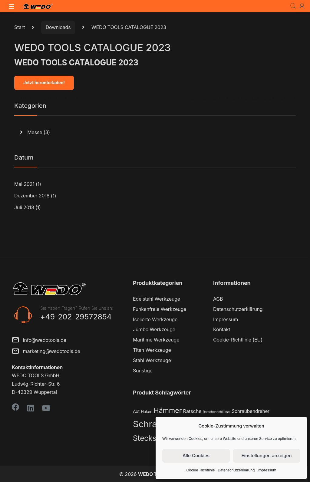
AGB (218, 299)
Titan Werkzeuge (152, 350)
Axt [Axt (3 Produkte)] (136, 411)
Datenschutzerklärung (236, 470)
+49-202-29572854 (76, 316)
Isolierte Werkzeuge (155, 319)
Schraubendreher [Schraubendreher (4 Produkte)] (250, 411)
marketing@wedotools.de (46, 351)
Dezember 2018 (31, 196)
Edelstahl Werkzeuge (156, 299)
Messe (34, 132)
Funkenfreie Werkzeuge (159, 309)
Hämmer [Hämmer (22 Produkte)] (167, 410)
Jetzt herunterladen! (44, 82)
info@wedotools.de (39, 340)
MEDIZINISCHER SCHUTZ (46, 98)
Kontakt (221, 329)
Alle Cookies (196, 455)
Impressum (267, 470)
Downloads (58, 27)
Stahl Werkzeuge (152, 360)
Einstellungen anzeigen (267, 455)
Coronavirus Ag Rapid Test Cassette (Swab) (243, 98)
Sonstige (143, 371)
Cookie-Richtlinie (200, 470)
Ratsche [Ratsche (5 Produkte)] (192, 411)
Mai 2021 (24, 184)
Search (293, 6)
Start (19, 27)
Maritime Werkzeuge (156, 340)
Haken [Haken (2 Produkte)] (146, 411)
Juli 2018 (24, 207)
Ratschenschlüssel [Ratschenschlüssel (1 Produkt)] (216, 412)
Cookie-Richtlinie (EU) (237, 340)
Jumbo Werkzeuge (154, 329)
